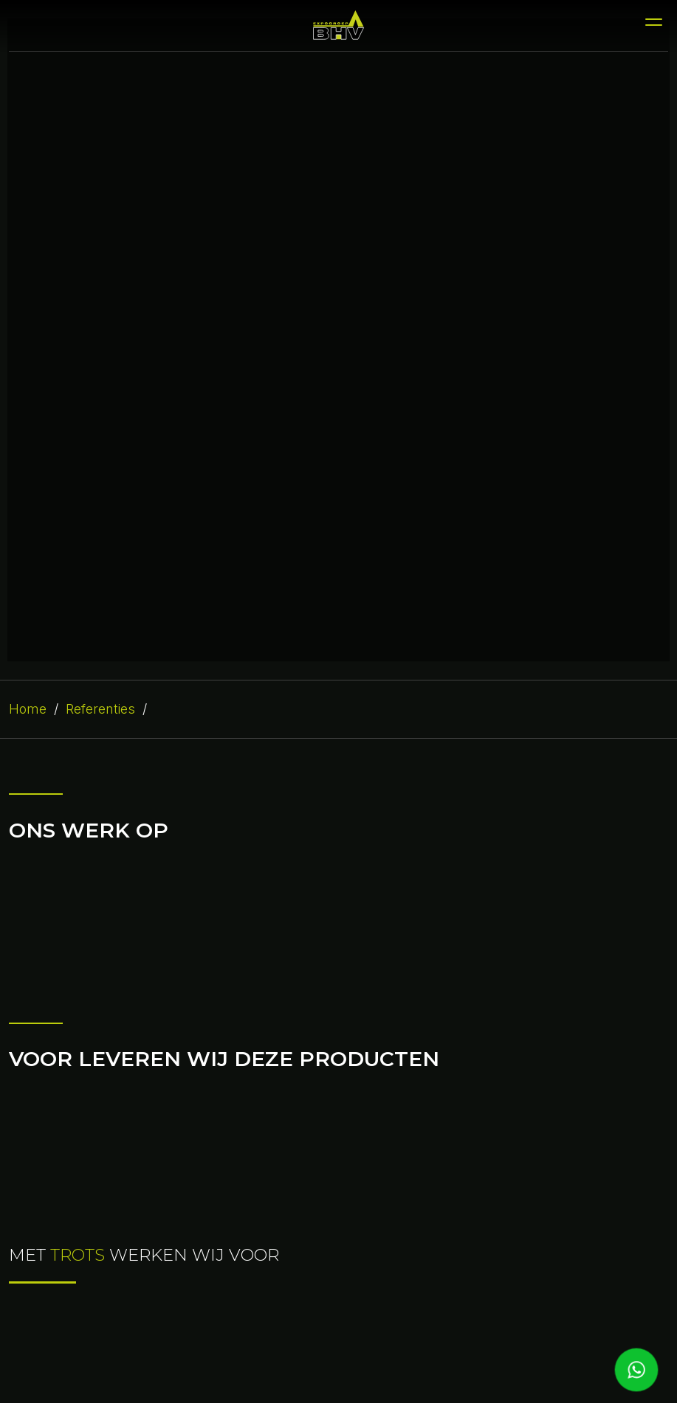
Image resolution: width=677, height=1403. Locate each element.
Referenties (100, 709)
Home (28, 709)
